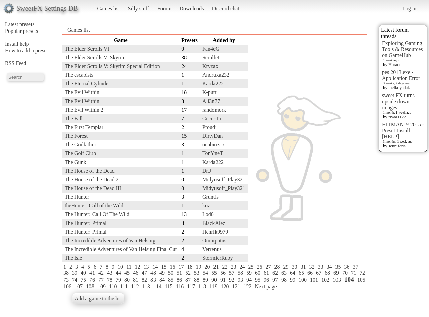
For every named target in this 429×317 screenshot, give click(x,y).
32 (311, 267)
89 (205, 280)
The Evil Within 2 (84, 110)
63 (284, 273)
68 (327, 273)
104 (349, 279)
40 (83, 273)
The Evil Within (82, 92)
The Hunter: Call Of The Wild (97, 214)
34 (329, 267)
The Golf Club (80, 153)
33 (320, 267)
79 (118, 280)
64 (292, 273)
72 (362, 273)
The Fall (74, 118)
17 (181, 267)
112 (135, 286)
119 (213, 286)
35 (338, 267)
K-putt (209, 92)
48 (153, 273)
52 (188, 273)
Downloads (191, 8)
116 (180, 286)
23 (233, 267)
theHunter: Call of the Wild (94, 205)
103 (337, 280)
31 (303, 267)
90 (214, 280)
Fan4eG (211, 49)
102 (325, 280)
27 (268, 267)
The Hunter (77, 197)
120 (225, 286)
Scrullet (210, 57)
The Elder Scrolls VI (87, 49)
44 (118, 273)
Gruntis (210, 197)
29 (285, 267)
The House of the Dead (89, 171)
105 (361, 280)
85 (170, 280)
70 (345, 273)
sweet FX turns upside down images (398, 101)
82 (144, 280)
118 (202, 286)
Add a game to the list (98, 298)
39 (74, 273)
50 (170, 273)
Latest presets (20, 24)
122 (247, 286)
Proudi (209, 127)
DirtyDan (212, 136)
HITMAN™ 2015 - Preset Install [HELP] (403, 130)
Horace (394, 64)
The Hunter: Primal (85, 223)
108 (90, 286)
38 (66, 273)
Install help (17, 44)
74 (74, 280)
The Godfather (80, 144)
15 (163, 267)
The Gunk (75, 162)
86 (179, 280)
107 (79, 286)
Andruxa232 (215, 75)
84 (162, 280)
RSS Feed (15, 63)
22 (224, 267)
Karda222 (213, 83)
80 (127, 280)
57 (231, 273)
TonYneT (212, 153)
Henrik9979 (215, 232)
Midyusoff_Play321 (223, 179)
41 (92, 273)
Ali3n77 (211, 101)
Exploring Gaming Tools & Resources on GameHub (402, 49)
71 (353, 273)
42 (101, 273)
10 (120, 267)
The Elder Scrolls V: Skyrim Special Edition (112, 66)
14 (155, 267)
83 (153, 280)
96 (266, 280)
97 (275, 280)
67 (318, 273)
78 (109, 280)
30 (294, 267)
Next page (266, 286)
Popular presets (21, 31)
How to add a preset (26, 50)
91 (223, 280)
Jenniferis (397, 145)
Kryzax (210, 66)
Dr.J (206, 171)
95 (257, 280)
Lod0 (208, 214)
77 (101, 280)
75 (83, 280)
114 (157, 286)
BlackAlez (213, 223)
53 (196, 273)
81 (135, 280)
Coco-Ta (211, 118)
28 (277, 267)
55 (214, 273)
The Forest (76, 136)
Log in (409, 8)
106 (67, 286)
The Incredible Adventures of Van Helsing (110, 240)
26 (259, 267)
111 (124, 286)
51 (179, 273)
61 (266, 273)
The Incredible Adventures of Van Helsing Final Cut (121, 249)
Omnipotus (214, 240)
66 (310, 273)
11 (128, 267)
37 (355, 267)
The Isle (73, 258)
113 (146, 286)
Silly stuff (138, 8)
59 (249, 273)
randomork (214, 110)
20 (207, 267)
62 (275, 273)
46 (135, 273)
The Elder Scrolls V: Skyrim (95, 57)
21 (216, 267)
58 (240, 273)
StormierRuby (217, 258)
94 (249, 280)
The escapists (79, 75)
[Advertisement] (340, 136)
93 (240, 280)
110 (113, 286)
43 (109, 273)
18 (189, 267)
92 (231, 280)
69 (336, 273)
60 (257, 273)
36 (346, 267)
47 (144, 273)
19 (198, 267)
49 (162, 273)
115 (168, 286)
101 (314, 280)
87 (188, 280)
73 (66, 280)
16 (172, 267)
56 (223, 273)
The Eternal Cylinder (87, 83)
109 (102, 286)
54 (205, 273)
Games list (108, 8)
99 (292, 280)
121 (236, 286)
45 (127, 273)
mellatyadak (399, 87)
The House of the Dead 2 (91, 179)
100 (303, 280)
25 (250, 267)
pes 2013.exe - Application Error (401, 75)
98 (284, 280)
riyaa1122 (397, 116)
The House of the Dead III (93, 188)
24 (242, 267)
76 (92, 280)
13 (146, 267)
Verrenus (212, 249)
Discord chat (225, 8)
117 (191, 286)
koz (206, 205)
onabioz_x (213, 144)
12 (137, 267)
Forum (164, 8)
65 (301, 273)
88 (196, 280)
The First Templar (84, 127)
